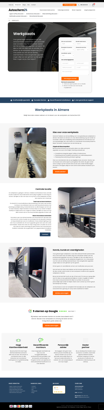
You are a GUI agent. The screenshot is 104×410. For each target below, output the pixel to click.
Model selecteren (81, 41)
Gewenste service (81, 47)
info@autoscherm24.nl (83, 397)
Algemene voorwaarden (62, 407)
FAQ (28, 5)
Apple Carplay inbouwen (15, 386)
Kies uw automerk (66, 41)
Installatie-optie (66, 53)
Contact (33, 5)
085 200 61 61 (84, 395)
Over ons (11, 5)
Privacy (89, 407)
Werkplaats (18, 5)
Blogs (24, 5)
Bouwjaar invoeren (66, 47)
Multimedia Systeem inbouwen (17, 391)
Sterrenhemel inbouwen (36, 16)
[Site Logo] (18, 10)
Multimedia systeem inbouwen (18, 16)
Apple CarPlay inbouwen (16, 14)
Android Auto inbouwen (33, 14)
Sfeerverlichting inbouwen (49, 14)
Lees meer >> (72, 311)
